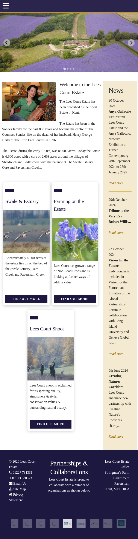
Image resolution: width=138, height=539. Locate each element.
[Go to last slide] (6, 42)
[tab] (64, 69)
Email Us (19, 483)
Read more (116, 183)
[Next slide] (131, 42)
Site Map (19, 489)
